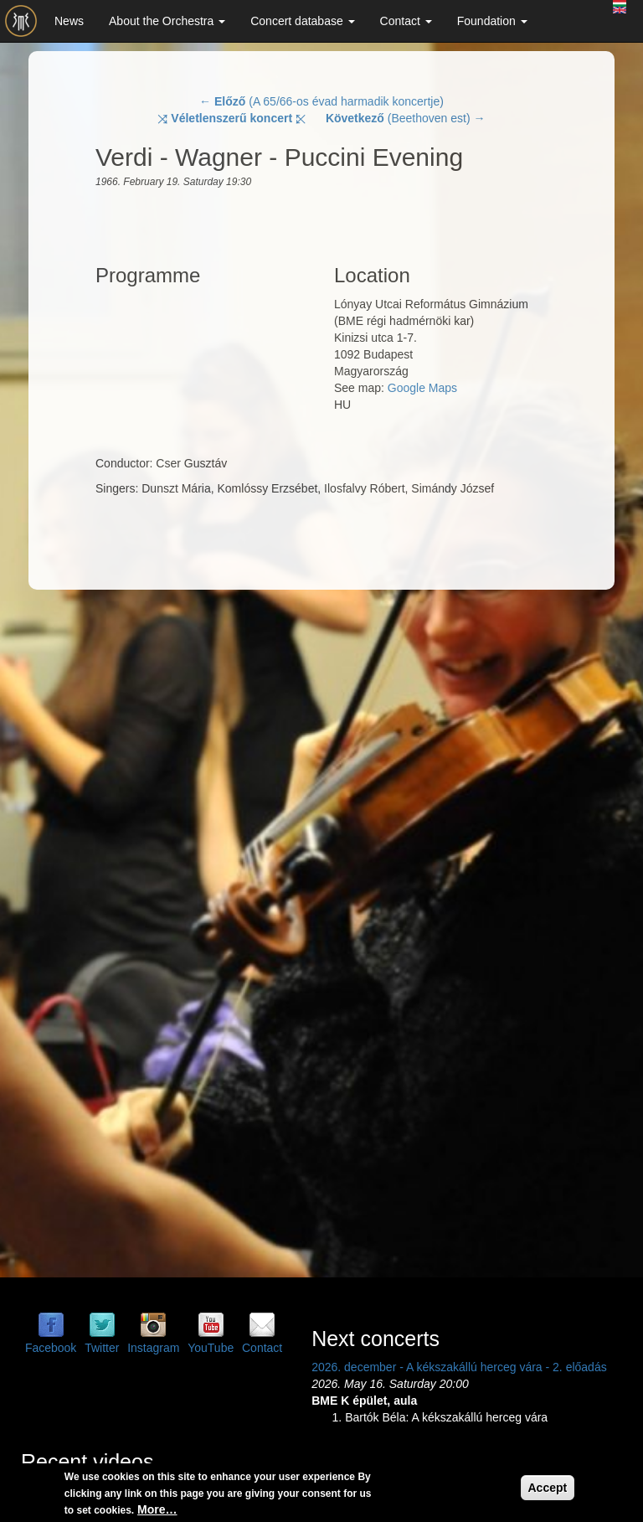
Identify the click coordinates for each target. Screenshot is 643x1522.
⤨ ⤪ (231, 118)
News (69, 21)
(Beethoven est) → (406, 118)
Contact (406, 21)
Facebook (50, 1347)
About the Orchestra (167, 21)
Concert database (302, 21)
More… (157, 1509)
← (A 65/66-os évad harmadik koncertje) (321, 101)
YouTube (211, 1347)
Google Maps (422, 388)
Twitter (102, 1347)
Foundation (492, 21)
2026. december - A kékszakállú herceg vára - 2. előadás (459, 1367)
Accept (548, 1487)
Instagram (153, 1347)
